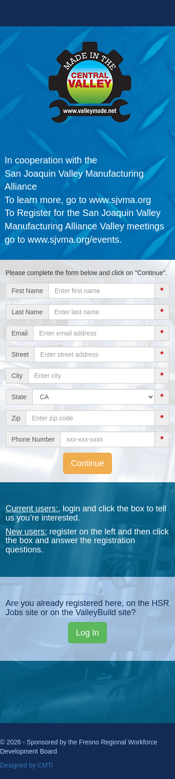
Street (20, 354)
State (19, 397)
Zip (16, 418)
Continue (87, 463)
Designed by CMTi (26, 765)
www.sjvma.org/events (73, 239)
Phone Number (33, 439)
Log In (87, 632)
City (17, 375)
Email (20, 333)
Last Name (27, 312)
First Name (27, 290)
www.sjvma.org (120, 200)
